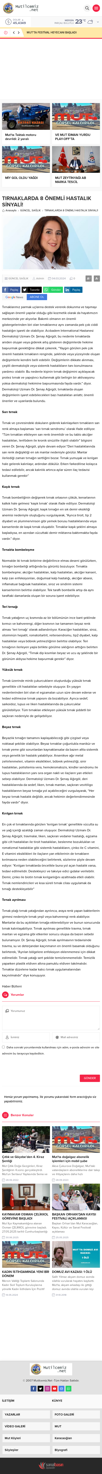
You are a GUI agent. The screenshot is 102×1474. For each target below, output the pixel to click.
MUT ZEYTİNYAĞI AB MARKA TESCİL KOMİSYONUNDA (70, 182)
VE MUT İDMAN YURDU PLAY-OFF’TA (72, 137)
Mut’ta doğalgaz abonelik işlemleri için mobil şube (70, 1159)
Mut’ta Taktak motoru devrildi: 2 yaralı (20, 137)
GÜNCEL (25, 210)
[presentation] (30, 1066)
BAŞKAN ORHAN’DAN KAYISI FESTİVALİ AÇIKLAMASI (74, 1216)
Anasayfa (9, 210)
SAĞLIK (36, 210)
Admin (40, 278)
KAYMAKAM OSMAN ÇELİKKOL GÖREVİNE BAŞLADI (25, 1216)
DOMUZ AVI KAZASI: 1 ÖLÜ (72, 1272)
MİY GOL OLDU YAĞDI (21, 178)
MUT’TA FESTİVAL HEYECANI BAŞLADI (51, 32)
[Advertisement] (51, 68)
